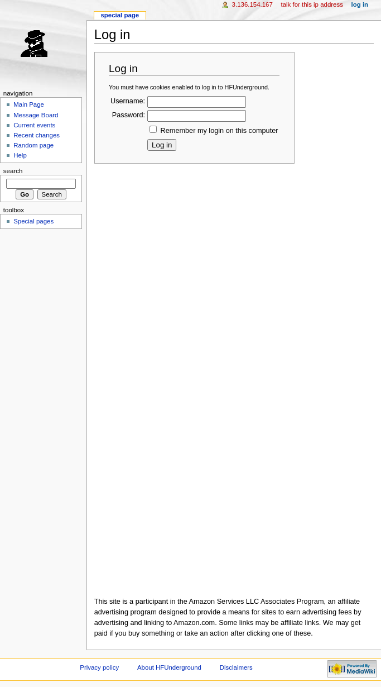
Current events (34, 125)
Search (13, 171)
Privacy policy (99, 667)
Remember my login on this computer (219, 131)
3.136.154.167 (252, 4)
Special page (119, 15)
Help (20, 155)
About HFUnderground (169, 667)
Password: (128, 115)
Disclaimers (236, 667)
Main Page (28, 104)
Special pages (33, 221)
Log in (360, 4)
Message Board (35, 115)
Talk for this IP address (312, 4)
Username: (127, 101)
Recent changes (36, 135)
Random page (33, 145)
